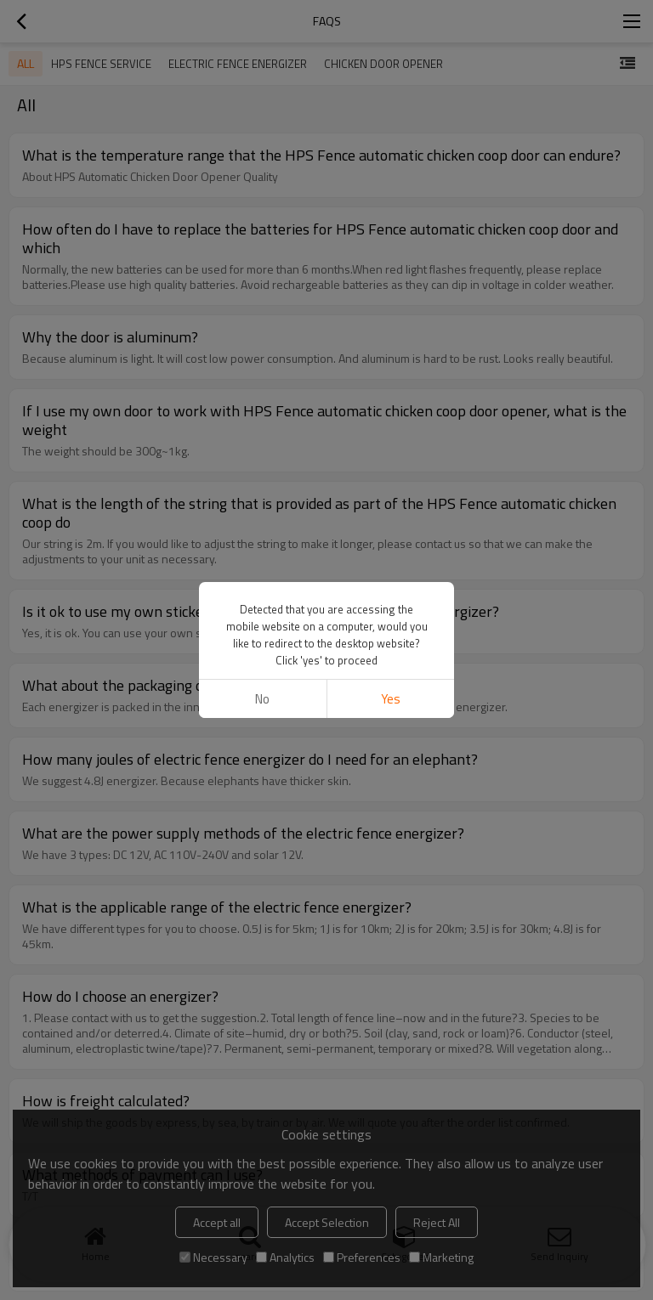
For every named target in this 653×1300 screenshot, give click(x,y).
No (262, 699)
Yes (390, 699)
